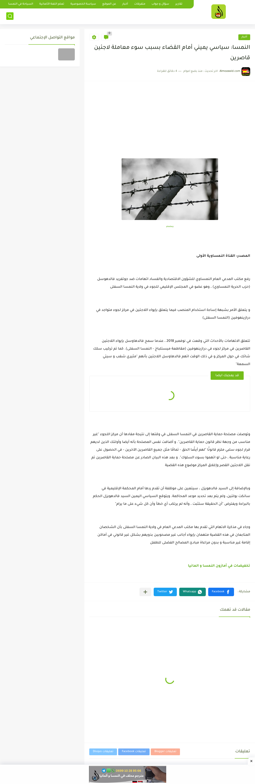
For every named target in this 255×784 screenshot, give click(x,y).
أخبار (125, 4)
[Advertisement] (169, 122)
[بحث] (10, 16)
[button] (221, 592)
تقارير (178, 4)
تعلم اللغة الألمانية (51, 4)
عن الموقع (109, 4)
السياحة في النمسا (20, 4)
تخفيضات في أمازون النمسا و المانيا (219, 566)
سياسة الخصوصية (83, 4)
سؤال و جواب (160, 4)
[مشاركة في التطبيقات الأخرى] (145, 592)
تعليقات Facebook (134, 751)
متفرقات (139, 4)
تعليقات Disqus (103, 751)
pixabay (169, 227)
